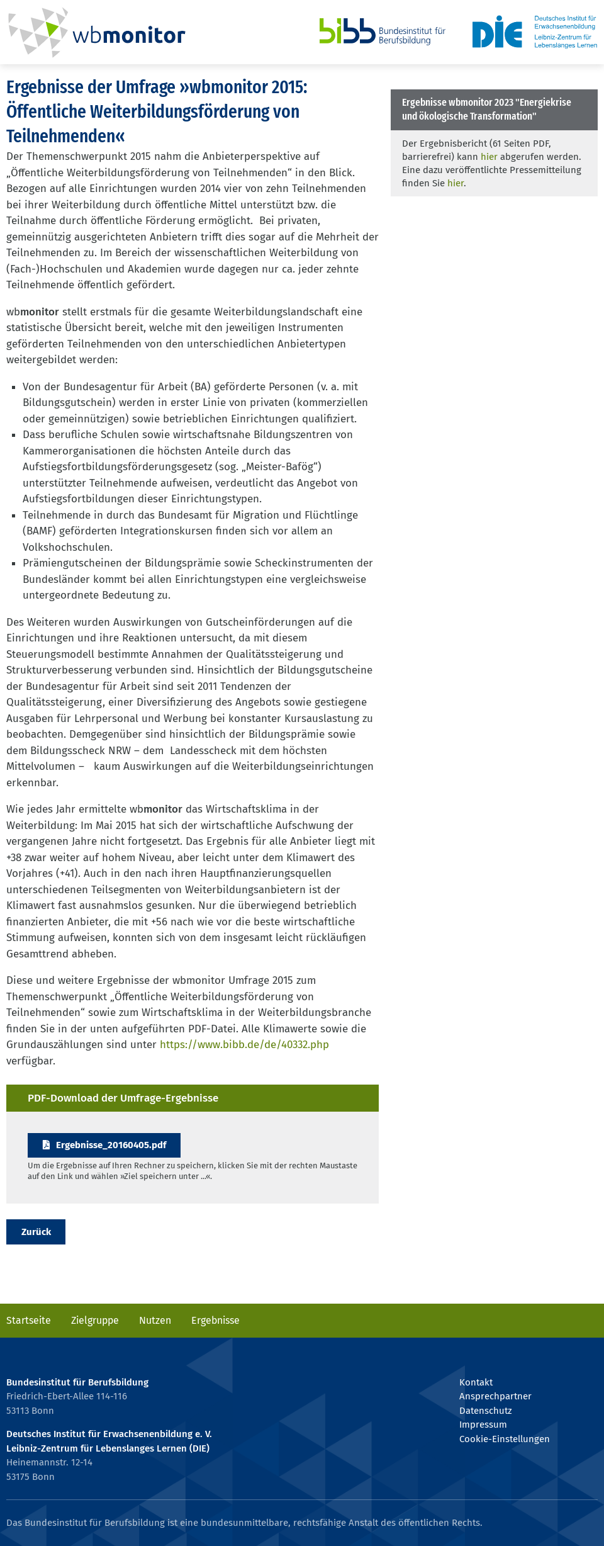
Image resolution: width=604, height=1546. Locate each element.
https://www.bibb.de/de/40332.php (244, 1044)
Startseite (28, 1320)
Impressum (483, 1424)
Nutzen (155, 1320)
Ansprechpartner (495, 1396)
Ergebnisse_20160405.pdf (111, 1145)
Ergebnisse (215, 1320)
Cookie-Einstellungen (504, 1439)
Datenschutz (485, 1410)
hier (489, 156)
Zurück (36, 1232)
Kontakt (476, 1382)
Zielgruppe (95, 1320)
